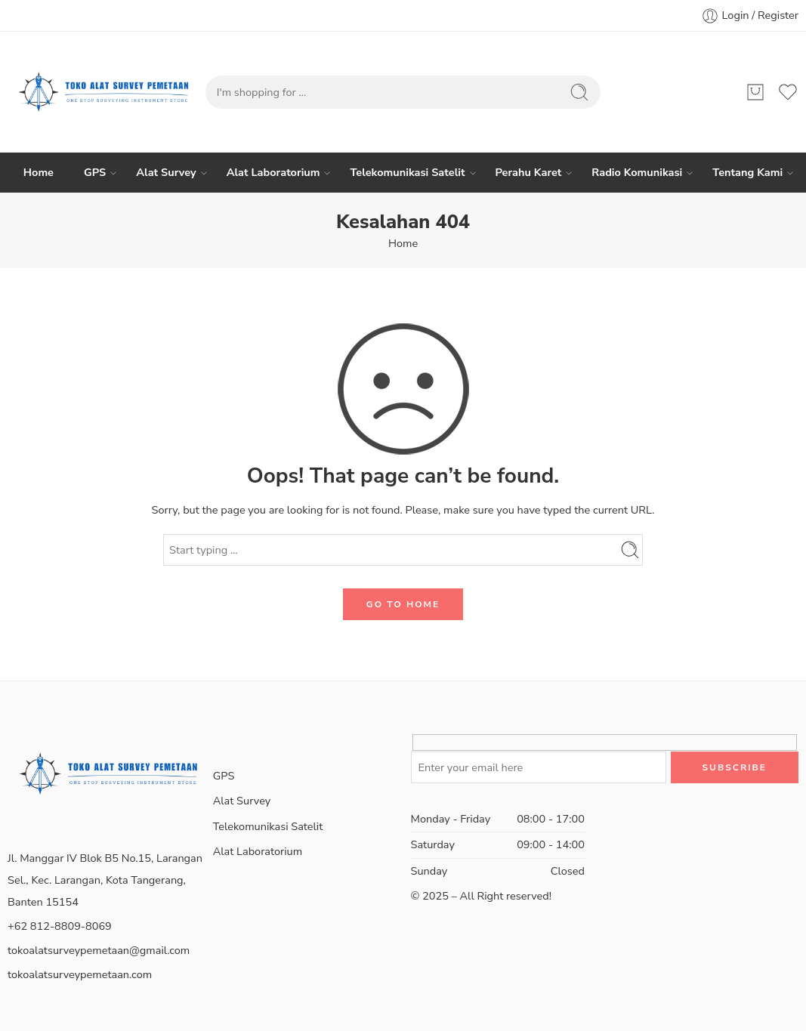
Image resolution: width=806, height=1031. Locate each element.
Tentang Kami (747, 173)
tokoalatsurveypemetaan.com (80, 974)
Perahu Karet (529, 173)
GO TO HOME (403, 604)
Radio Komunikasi (636, 173)
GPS (95, 173)
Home (38, 172)
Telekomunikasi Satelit (407, 173)
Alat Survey (166, 173)
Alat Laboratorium (273, 173)
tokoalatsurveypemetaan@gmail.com (99, 950)
